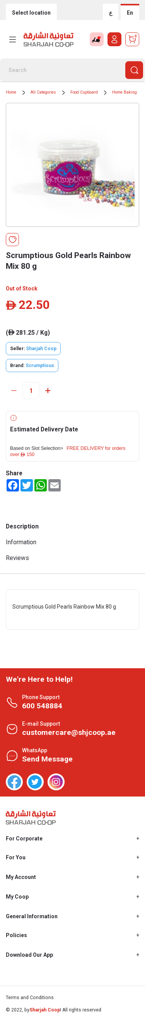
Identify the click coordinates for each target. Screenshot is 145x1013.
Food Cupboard (84, 92)
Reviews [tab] (17, 558)
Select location (31, 13)
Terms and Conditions (30, 997)
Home (11, 92)
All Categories (43, 92)
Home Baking (124, 92)
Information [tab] (21, 542)
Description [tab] (22, 526)
